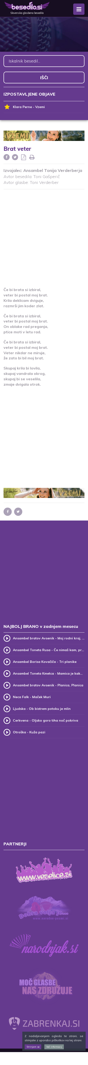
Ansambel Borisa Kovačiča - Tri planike (45, 662)
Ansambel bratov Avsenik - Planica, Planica (48, 685)
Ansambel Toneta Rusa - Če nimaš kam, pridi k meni (48, 650)
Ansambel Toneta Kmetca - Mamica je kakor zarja (48, 673)
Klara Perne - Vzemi (24, 107)
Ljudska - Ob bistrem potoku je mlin (42, 709)
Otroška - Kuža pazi (29, 732)
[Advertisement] (44, 235)
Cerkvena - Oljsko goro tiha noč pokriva (45, 720)
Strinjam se (33, 1046)
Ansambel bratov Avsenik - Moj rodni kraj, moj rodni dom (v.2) (48, 638)
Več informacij (54, 1046)
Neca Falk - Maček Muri (32, 697)
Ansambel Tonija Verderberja (52, 170)
